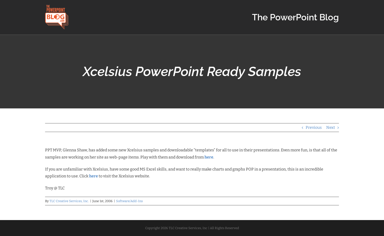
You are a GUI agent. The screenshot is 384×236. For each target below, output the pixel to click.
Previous (314, 127)
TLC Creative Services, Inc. (69, 201)
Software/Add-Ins (129, 201)
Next (330, 127)
